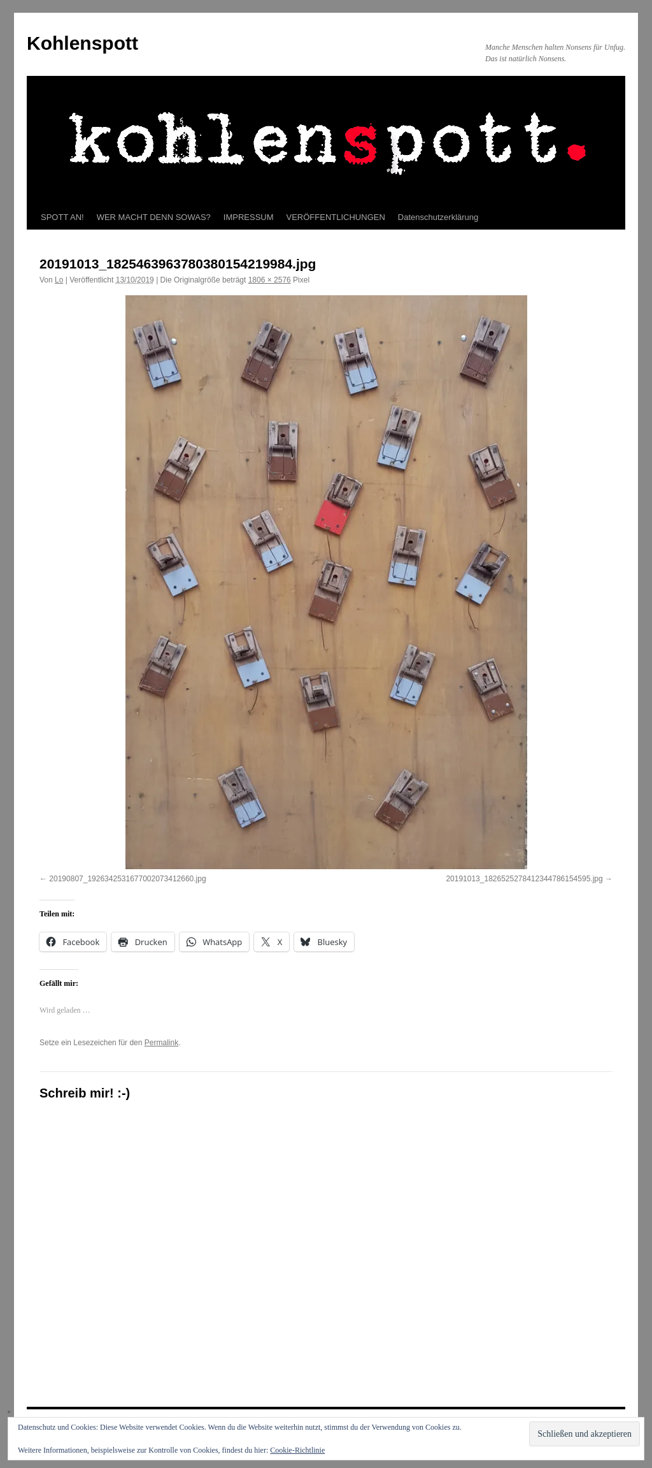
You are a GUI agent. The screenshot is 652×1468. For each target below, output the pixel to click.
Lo (59, 279)
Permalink (161, 1042)
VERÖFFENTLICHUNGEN (336, 217)
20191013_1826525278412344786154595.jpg (524, 878)
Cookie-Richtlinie (297, 1450)
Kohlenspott (82, 43)
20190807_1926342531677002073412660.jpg (127, 878)
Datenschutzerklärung (438, 217)
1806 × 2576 (269, 279)
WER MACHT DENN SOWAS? (154, 217)
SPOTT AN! (62, 217)
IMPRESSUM (248, 217)
